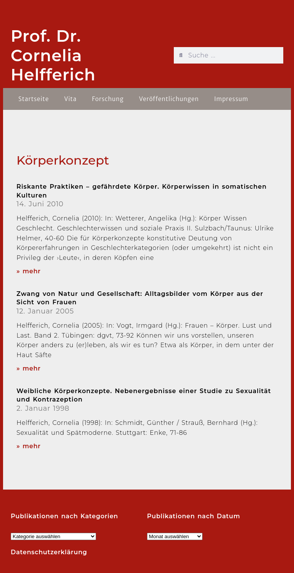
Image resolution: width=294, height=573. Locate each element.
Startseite (33, 99)
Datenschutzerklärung (49, 552)
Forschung (108, 99)
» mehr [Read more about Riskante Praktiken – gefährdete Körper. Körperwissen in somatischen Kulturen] (28, 271)
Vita (70, 99)
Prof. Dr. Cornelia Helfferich (53, 55)
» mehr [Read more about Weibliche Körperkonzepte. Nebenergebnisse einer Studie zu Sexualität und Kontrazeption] (28, 446)
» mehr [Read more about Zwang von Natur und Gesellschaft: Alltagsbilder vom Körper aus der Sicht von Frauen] (28, 368)
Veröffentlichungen (169, 99)
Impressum (231, 99)
